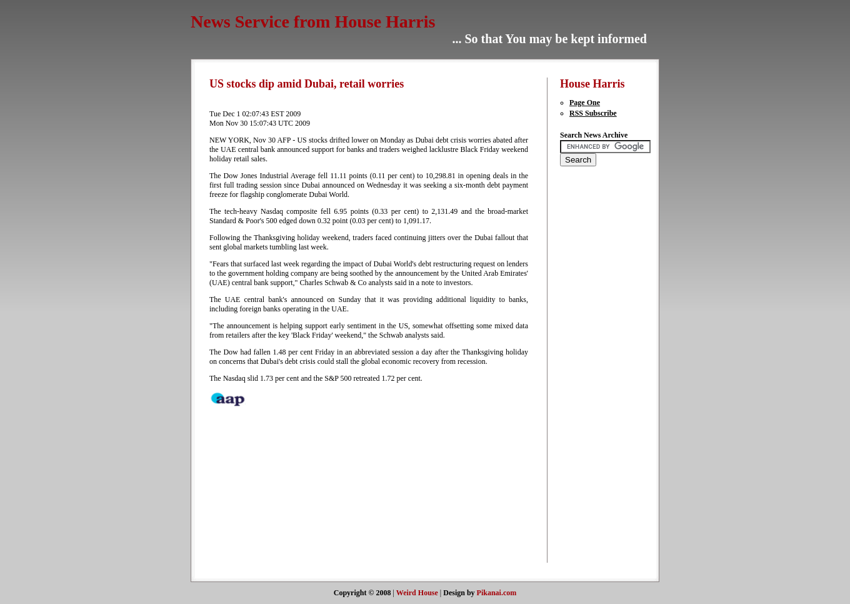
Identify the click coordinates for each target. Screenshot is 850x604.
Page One (584, 102)
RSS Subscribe (593, 113)
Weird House (417, 592)
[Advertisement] (597, 372)
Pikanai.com (497, 592)
